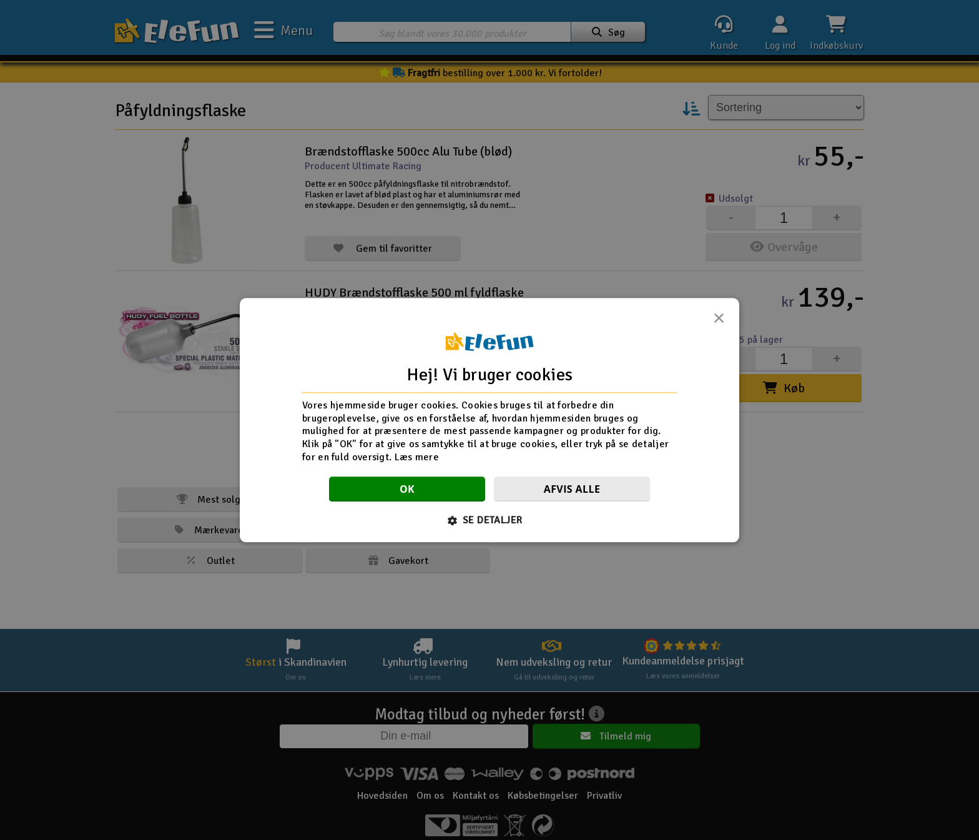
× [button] (718, 322)
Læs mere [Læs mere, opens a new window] (417, 457)
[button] (490, 520)
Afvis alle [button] (572, 489)
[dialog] (489, 420)
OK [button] (407, 489)
